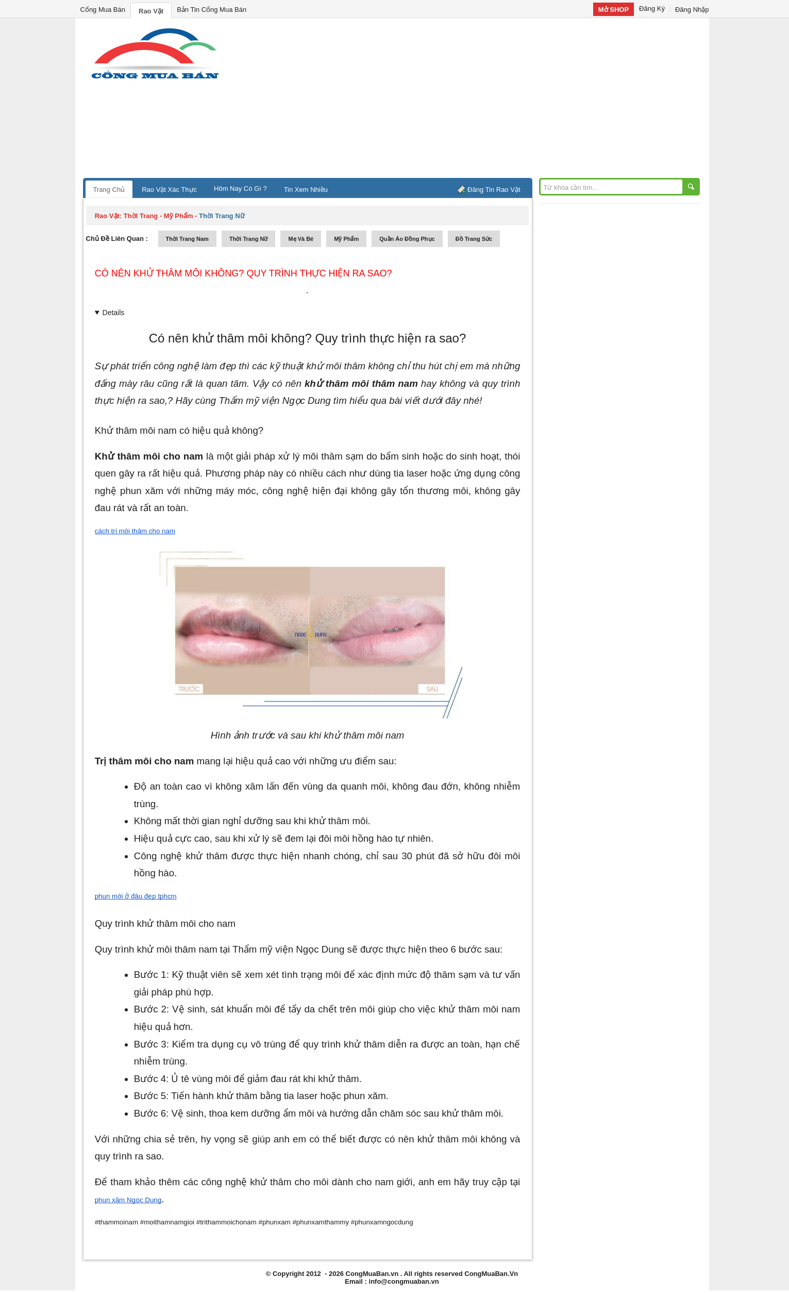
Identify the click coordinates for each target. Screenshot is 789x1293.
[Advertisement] (482, 100)
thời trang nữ (248, 239)
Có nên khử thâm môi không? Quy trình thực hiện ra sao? (243, 273)
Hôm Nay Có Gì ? (240, 188)
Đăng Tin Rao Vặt (493, 189)
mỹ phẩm (346, 239)
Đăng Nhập (692, 9)
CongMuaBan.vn (372, 1274)
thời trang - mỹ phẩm (158, 216)
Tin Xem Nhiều (306, 189)
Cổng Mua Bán (103, 9)
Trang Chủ (109, 189)
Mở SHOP (613, 9)
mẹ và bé (300, 239)
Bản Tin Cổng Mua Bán (211, 9)
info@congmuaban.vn (404, 1281)
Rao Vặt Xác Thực (169, 189)
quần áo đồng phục (406, 239)
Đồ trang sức (474, 239)
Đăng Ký (652, 8)
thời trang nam (187, 239)
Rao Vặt (151, 11)
